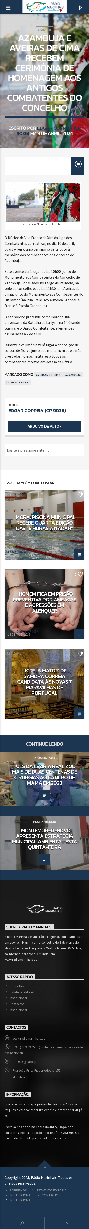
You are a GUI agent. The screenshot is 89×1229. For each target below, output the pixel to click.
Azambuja (73, 375)
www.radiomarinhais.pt (29, 1038)
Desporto (14, 494)
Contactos (17, 1004)
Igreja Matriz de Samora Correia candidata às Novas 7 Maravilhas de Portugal (44, 681)
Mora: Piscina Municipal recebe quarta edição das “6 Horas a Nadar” (46, 522)
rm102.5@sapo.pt (25, 1061)
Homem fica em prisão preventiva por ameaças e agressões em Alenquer (44, 602)
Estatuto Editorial (22, 992)
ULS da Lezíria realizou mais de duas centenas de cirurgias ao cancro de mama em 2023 (44, 774)
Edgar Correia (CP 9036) (48, 130)
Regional (44, 30)
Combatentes (17, 382)
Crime (11, 574)
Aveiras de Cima (48, 375)
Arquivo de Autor (44, 426)
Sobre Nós (17, 986)
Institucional (18, 998)
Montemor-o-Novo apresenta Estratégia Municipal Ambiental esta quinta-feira (44, 838)
